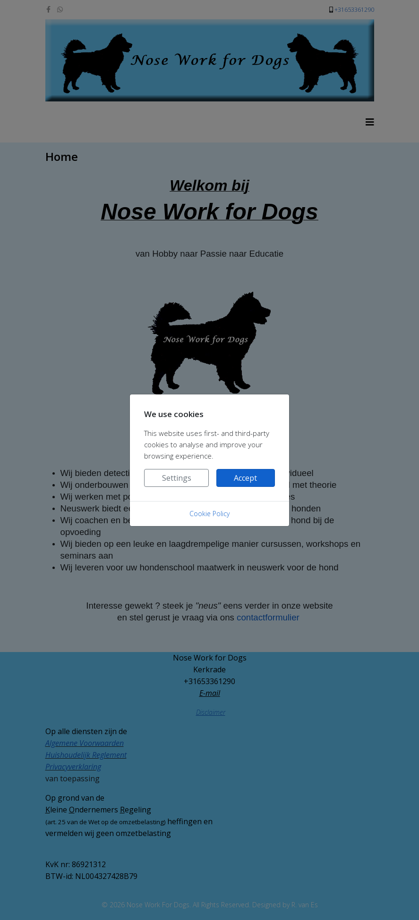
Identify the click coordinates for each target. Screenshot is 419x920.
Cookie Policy (209, 513)
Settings (176, 478)
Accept (245, 478)
